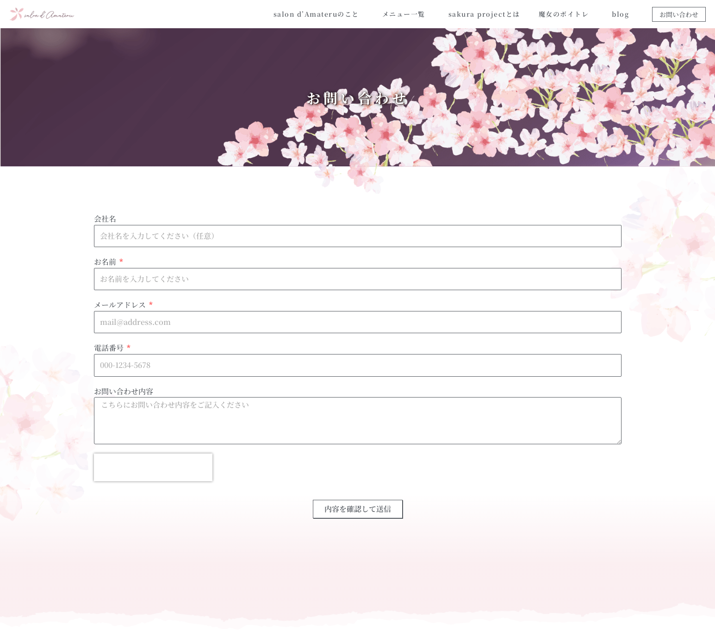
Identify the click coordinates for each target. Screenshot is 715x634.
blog (620, 14)
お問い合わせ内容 (123, 391)
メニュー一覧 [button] (406, 14)
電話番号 (109, 347)
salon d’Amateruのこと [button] (319, 14)
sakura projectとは (484, 14)
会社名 (105, 218)
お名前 (106, 261)
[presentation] (153, 467)
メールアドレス (121, 304)
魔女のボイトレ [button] (566, 14)
